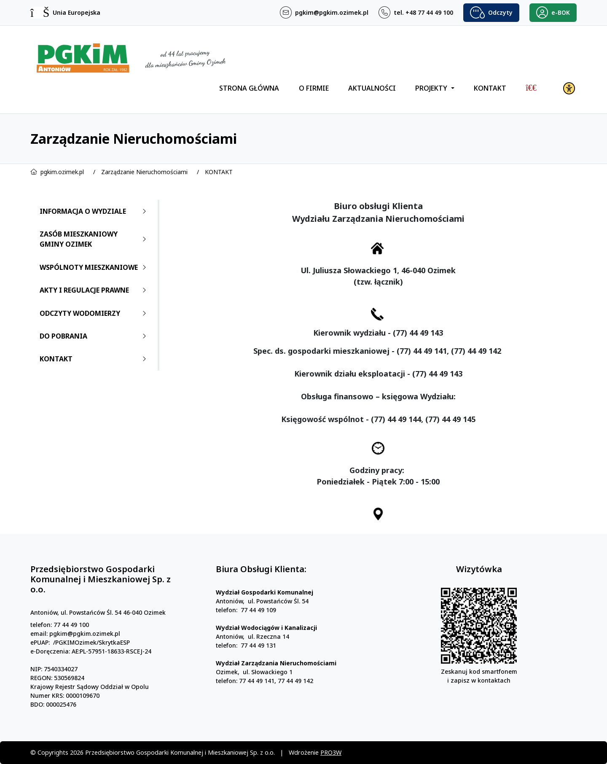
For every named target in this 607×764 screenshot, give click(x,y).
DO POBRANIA (95, 336)
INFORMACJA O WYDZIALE (95, 211)
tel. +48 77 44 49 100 (423, 12)
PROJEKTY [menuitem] (432, 88)
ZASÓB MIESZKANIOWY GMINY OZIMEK (95, 239)
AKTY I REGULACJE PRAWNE (95, 290)
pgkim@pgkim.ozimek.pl (331, 12)
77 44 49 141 (256, 720)
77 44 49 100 (71, 664)
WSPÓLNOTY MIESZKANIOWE (95, 267)
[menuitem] (531, 88)
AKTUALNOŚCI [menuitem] (372, 88)
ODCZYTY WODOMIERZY (95, 313)
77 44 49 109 (258, 649)
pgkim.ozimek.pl (62, 172)
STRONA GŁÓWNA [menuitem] (249, 88)
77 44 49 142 (295, 720)
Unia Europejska (76, 12)
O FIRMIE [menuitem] (314, 88)
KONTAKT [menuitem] (490, 88)
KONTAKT (219, 172)
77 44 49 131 (258, 685)
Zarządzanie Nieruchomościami (144, 172)
